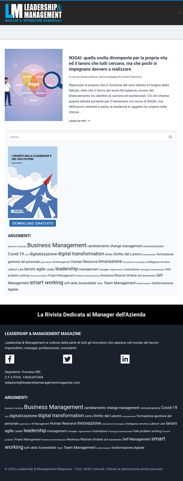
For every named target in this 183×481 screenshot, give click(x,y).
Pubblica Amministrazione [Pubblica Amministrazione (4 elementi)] (87, 276)
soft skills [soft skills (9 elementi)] (71, 283)
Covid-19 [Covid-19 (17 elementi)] (16, 254)
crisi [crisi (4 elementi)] (27, 254)
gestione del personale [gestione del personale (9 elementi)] (24, 262)
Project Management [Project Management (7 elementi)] (61, 275)
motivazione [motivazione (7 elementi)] (131, 269)
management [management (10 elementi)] (88, 269)
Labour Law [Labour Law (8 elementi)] (16, 269)
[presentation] (34, 85)
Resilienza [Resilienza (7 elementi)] (107, 275)
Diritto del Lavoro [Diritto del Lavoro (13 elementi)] (127, 254)
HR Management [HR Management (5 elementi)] (61, 262)
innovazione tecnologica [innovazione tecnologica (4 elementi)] (134, 262)
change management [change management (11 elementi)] (126, 246)
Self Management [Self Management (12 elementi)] (136, 439)
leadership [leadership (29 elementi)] (66, 269)
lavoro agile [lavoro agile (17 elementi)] (34, 269)
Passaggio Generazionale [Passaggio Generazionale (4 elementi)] (152, 269)
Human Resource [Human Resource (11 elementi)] (84, 262)
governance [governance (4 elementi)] (46, 262)
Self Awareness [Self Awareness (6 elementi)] (146, 275)
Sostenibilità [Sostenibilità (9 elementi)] (87, 283)
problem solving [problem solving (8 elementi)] (18, 275)
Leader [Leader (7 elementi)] (50, 269)
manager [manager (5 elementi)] (104, 269)
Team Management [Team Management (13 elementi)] (120, 283)
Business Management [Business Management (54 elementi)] (56, 245)
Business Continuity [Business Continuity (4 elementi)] (17, 246)
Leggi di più (79, 120)
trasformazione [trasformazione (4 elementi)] (144, 283)
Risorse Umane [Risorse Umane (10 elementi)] (125, 275)
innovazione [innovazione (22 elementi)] (110, 261)
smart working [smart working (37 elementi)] (46, 282)
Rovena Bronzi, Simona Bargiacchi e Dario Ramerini (111, 76)
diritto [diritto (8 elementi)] (109, 254)
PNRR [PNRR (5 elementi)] (168, 269)
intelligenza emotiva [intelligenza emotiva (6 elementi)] (158, 261)
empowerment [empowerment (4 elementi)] (149, 254)
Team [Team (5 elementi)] (100, 283)
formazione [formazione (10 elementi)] (165, 254)
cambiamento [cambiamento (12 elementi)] (98, 246)
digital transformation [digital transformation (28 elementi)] (81, 254)
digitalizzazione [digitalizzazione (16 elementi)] (43, 254)
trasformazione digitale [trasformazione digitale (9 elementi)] (128, 448)
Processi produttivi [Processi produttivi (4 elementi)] (39, 276)
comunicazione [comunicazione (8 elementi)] (153, 246)
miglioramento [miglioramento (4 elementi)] (116, 269)
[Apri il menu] (179, 13)
